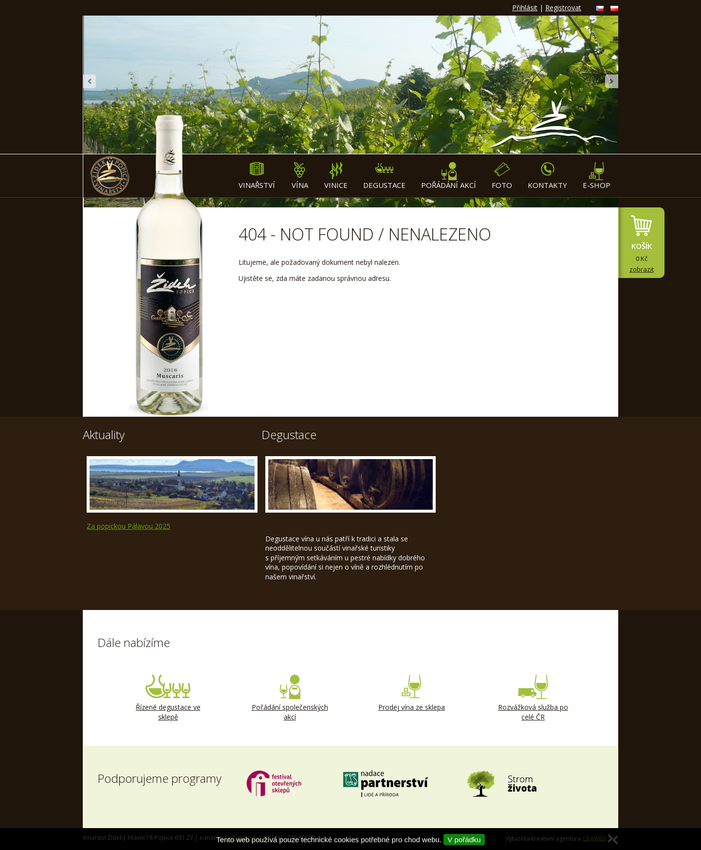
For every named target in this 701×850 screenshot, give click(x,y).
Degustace (384, 176)
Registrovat (563, 7)
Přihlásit (524, 7)
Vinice (336, 176)
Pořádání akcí (448, 176)
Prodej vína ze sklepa (411, 693)
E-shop (596, 176)
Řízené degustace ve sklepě (168, 698)
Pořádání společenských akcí (289, 698)
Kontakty (547, 176)
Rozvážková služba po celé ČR (533, 698)
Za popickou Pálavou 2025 (128, 526)
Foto (502, 176)
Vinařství (257, 176)
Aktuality (104, 434)
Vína (300, 176)
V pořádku (463, 839)
